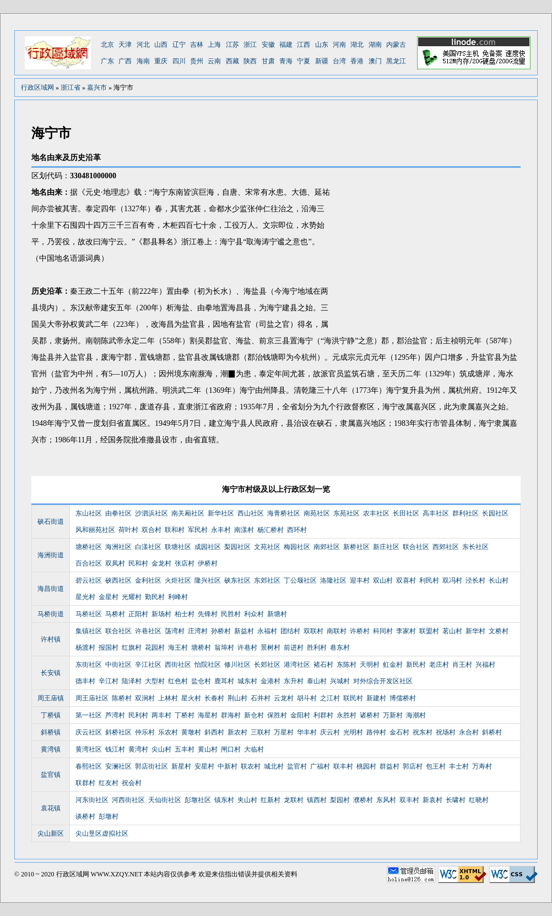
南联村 (337, 631)
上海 (214, 44)
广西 (125, 61)
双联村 (313, 631)
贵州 (196, 61)
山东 (321, 44)
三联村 (260, 732)
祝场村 (446, 732)
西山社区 (250, 513)
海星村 (208, 715)
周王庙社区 (92, 698)
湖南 (375, 44)
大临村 (254, 749)
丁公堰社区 (300, 580)
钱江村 (115, 749)
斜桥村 (492, 732)
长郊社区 (267, 664)
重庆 (160, 61)
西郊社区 (445, 547)
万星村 (284, 732)
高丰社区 (436, 513)
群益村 (389, 766)
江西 (303, 44)
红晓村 (479, 800)
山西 (160, 44)
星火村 (191, 698)
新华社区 (221, 513)
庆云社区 (88, 732)
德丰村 (85, 681)
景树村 (270, 647)
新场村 (161, 614)
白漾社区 (148, 547)
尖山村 (161, 749)
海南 (143, 61)
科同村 (383, 631)
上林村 (168, 698)
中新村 (227, 766)
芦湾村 (115, 715)
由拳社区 (118, 513)
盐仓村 (201, 681)
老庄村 (439, 664)
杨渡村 (85, 647)
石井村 (260, 698)
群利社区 (465, 513)
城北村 (274, 766)
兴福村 (485, 664)
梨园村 (340, 800)
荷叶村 (128, 530)
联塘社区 (178, 547)
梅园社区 (297, 547)
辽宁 (179, 44)
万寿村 (482, 766)
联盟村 (429, 631)
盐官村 (297, 766)
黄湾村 (138, 749)
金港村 (270, 681)
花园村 (155, 647)
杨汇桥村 (270, 530)
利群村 (323, 715)
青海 (286, 61)
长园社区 (495, 513)
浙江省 (70, 87)
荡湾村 (175, 631)
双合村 (151, 530)
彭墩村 (108, 816)
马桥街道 (50, 614)
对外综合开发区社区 (383, 681)
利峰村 (178, 597)
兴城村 (340, 681)
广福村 (320, 766)
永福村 (267, 631)
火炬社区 (178, 580)
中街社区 (118, 664)
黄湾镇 (51, 749)
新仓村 (254, 715)
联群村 (85, 783)
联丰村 (343, 766)
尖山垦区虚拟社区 (101, 833)
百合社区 (88, 563)
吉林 (196, 44)
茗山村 (452, 631)
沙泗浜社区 (151, 513)
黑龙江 (396, 61)
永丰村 (221, 530)
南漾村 (244, 530)
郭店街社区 (151, 766)
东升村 (294, 681)
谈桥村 (85, 816)
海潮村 (416, 715)
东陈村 (346, 664)
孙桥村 (221, 631)
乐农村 (168, 732)
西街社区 (178, 664)
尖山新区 (50, 833)
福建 (286, 44)
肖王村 (462, 664)
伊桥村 (208, 563)
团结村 (290, 631)
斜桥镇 (51, 732)
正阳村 (138, 614)
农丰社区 (376, 513)
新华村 (475, 631)
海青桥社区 (283, 513)
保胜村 (277, 715)
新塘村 (277, 614)
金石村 (399, 732)
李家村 (406, 631)
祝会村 (132, 783)
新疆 (321, 61)
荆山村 (237, 698)
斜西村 (214, 732)
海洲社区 (118, 547)
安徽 (268, 44)
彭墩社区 (198, 800)
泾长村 (475, 580)
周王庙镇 (50, 698)
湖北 (357, 44)
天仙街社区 (164, 800)
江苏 (232, 44)
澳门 (375, 61)
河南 (339, 44)
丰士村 (459, 766)
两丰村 (161, 715)
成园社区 (207, 547)
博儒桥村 (402, 698)
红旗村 (132, 647)
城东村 (247, 681)
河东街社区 (92, 800)
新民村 (416, 664)
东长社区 (475, 547)
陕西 (250, 61)
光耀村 (132, 597)
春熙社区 (88, 766)
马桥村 (115, 614)
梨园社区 (237, 547)
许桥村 (360, 631)
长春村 (214, 698)
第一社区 (88, 715)
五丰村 (184, 749)
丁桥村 (184, 715)
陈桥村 (122, 698)
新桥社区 (356, 547)
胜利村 (317, 647)
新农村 (237, 732)
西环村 (297, 530)
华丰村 (307, 732)
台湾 (339, 61)
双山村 (383, 580)
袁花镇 (51, 808)
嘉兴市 (97, 87)
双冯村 (452, 580)
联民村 (353, 698)
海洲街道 (50, 555)
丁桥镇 (51, 715)
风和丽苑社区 (95, 530)
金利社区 (148, 580)
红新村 (270, 800)
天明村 (370, 664)
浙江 (250, 44)
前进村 (294, 647)
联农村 (251, 766)
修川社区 (237, 664)
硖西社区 (118, 580)
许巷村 (247, 647)
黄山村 (208, 749)
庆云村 (330, 732)
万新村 (393, 715)
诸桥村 (370, 715)
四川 (179, 61)
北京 (107, 44)
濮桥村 (363, 800)
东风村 (386, 800)
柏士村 (184, 614)
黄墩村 (191, 732)
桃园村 (366, 766)
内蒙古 (396, 44)
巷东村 (340, 647)
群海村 (231, 715)
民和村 (138, 563)
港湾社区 (297, 664)
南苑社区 (317, 513)
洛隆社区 (333, 580)
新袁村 (432, 800)
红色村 (178, 681)
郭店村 (413, 766)
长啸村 (456, 800)
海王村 (178, 647)
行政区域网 (37, 87)
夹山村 (247, 800)
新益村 (244, 631)
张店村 (184, 563)
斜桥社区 (118, 732)
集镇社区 (88, 631)
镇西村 (317, 800)
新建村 (376, 698)
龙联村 (294, 800)
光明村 (353, 732)
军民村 (198, 530)
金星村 (108, 597)
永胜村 (346, 715)
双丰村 (409, 800)
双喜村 (406, 580)
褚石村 (323, 664)
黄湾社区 (88, 749)
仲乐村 (145, 732)
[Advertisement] (428, 250)
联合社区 (416, 547)
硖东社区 (237, 580)
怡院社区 (207, 664)
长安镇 (51, 673)
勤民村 (155, 597)
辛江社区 (148, 664)
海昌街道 (50, 589)
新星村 (181, 766)
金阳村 (300, 715)
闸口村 (231, 749)
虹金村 (393, 664)
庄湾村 (198, 631)
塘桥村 (201, 647)
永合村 (469, 732)
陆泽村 (132, 681)
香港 (357, 61)
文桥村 (498, 631)
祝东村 (422, 732)
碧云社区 (88, 580)
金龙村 (161, 563)
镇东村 (224, 800)
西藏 (232, 61)
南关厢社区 (187, 513)
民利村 (138, 715)
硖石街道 (50, 521)
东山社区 (88, 513)
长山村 (498, 580)
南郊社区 (326, 547)
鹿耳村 (224, 681)
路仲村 (376, 732)
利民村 (429, 580)
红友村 (108, 783)
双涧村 (145, 698)
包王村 (436, 766)
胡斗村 (307, 698)
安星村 (204, 766)
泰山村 (317, 681)
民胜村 (231, 614)
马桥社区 (88, 614)
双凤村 (115, 563)
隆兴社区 (207, 580)
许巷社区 (148, 631)
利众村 (254, 614)
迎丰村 (360, 580)
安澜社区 (118, 766)
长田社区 (406, 513)
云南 (214, 61)
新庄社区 (386, 547)
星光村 (85, 597)
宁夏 (303, 61)
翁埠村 (224, 647)
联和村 (175, 530)
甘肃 (268, 61)
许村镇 (51, 639)
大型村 (155, 681)
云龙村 (284, 698)
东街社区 (88, 664)
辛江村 (108, 681)
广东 (107, 61)
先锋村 (208, 614)
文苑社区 (267, 547)
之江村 (330, 698)
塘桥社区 (88, 547)
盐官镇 (51, 774)
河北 (143, 44)
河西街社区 (128, 800)
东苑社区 (346, 513)
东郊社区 (267, 580)
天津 (125, 44)
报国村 (108, 647)
